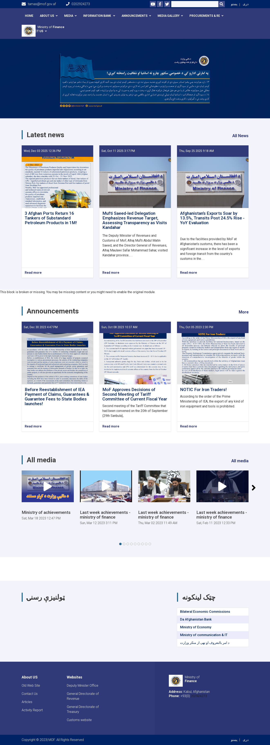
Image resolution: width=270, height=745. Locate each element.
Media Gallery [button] (168, 15)
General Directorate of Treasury (83, 709)
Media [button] (68, 15)
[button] (120, 544)
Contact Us (30, 694)
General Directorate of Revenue (83, 696)
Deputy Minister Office (82, 685)
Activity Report (32, 710)
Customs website (79, 720)
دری (246, 4)
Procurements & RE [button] (204, 15)
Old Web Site (31, 685)
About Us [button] (47, 15)
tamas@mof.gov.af (39, 4)
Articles (27, 702)
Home (29, 15)
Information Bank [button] (97, 15)
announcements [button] (135, 15)
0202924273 (78, 4)
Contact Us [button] (34, 31)
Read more (33, 273)
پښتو (234, 4)
